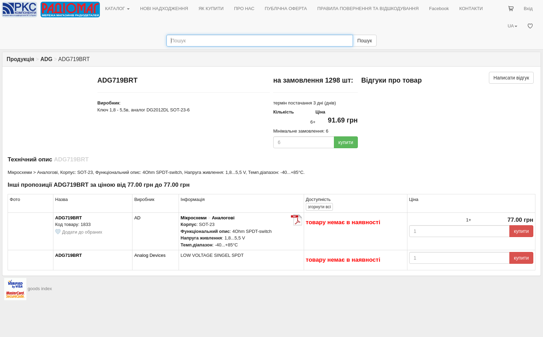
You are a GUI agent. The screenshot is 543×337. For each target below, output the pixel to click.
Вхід (528, 8)
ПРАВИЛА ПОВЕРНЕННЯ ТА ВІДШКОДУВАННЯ (368, 8)
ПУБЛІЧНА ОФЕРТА (286, 8)
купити (345, 142)
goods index (40, 288)
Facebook (439, 8)
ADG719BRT (68, 217)
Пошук (364, 40)
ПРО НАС (244, 8)
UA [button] (512, 25)
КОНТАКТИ (471, 8)
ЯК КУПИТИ (211, 8)
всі (319, 206)
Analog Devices (149, 255)
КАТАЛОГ (117, 8)
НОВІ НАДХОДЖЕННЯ (164, 8)
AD (137, 217)
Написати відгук (511, 78)
